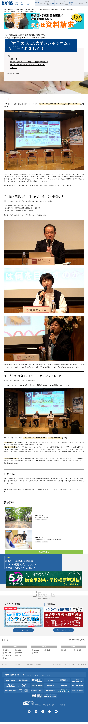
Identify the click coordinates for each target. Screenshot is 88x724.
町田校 (19, 655)
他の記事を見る (44, 552)
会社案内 (17, 664)
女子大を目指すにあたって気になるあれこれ (27, 65)
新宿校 (7, 658)
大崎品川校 (8, 652)
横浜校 (36, 652)
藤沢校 (48, 650)
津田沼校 (78, 650)
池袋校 (7, 650)
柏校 (65, 650)
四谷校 (19, 650)
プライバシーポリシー (54, 664)
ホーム (7, 664)
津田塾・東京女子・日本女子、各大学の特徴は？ (28, 62)
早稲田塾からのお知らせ (34, 664)
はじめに (13, 59)
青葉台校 (36, 650)
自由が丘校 (8, 655)
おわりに (13, 68)
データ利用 (71, 664)
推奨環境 (83, 664)
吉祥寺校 (19, 652)
